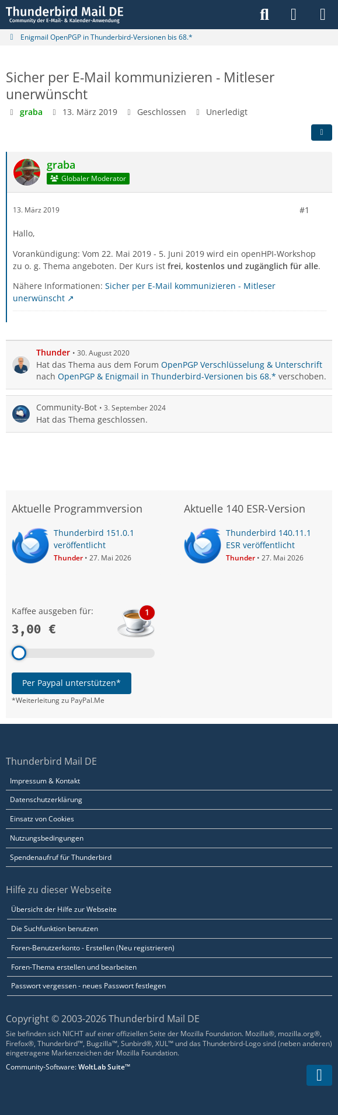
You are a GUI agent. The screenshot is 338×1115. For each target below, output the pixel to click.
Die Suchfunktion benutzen (54, 928)
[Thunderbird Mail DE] (65, 14)
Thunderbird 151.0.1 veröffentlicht (94, 538)
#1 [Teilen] (304, 209)
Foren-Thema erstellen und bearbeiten (74, 967)
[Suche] (264, 14)
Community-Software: (68, 1067)
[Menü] (322, 14)
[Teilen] (321, 132)
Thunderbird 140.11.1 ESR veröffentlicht (268, 538)
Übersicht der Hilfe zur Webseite (64, 909)
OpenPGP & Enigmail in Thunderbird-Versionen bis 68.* (167, 376)
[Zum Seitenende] (319, 1075)
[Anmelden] (293, 14)
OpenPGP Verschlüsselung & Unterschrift (241, 364)
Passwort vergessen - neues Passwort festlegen (88, 986)
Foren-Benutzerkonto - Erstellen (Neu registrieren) (93, 948)
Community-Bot (66, 407)
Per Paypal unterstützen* (71, 682)
